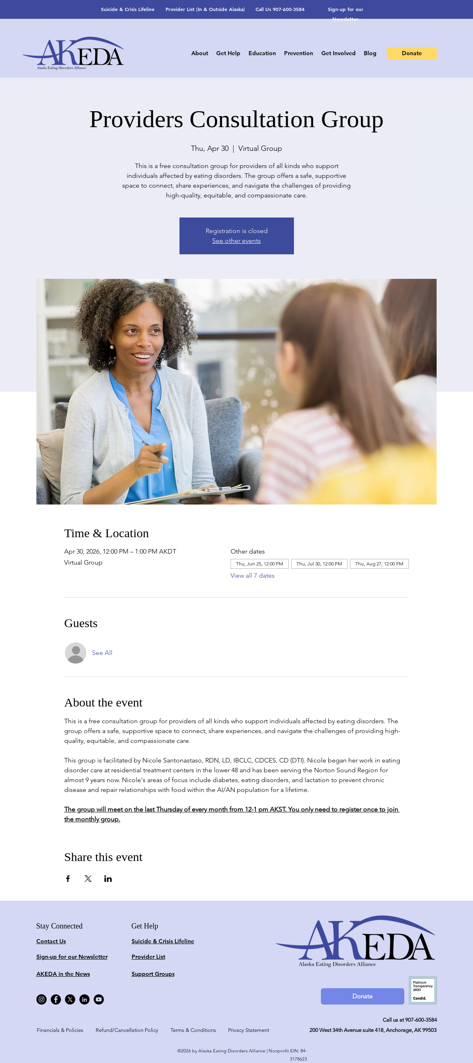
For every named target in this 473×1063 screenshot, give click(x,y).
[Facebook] (56, 999)
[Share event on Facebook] (68, 878)
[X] (70, 999)
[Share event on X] (88, 878)
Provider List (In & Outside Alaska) (205, 9)
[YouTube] (99, 999)
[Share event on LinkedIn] (108, 878)
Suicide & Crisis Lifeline (128, 9)
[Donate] (412, 53)
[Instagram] (41, 999)
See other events (236, 240)
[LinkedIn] (84, 999)
